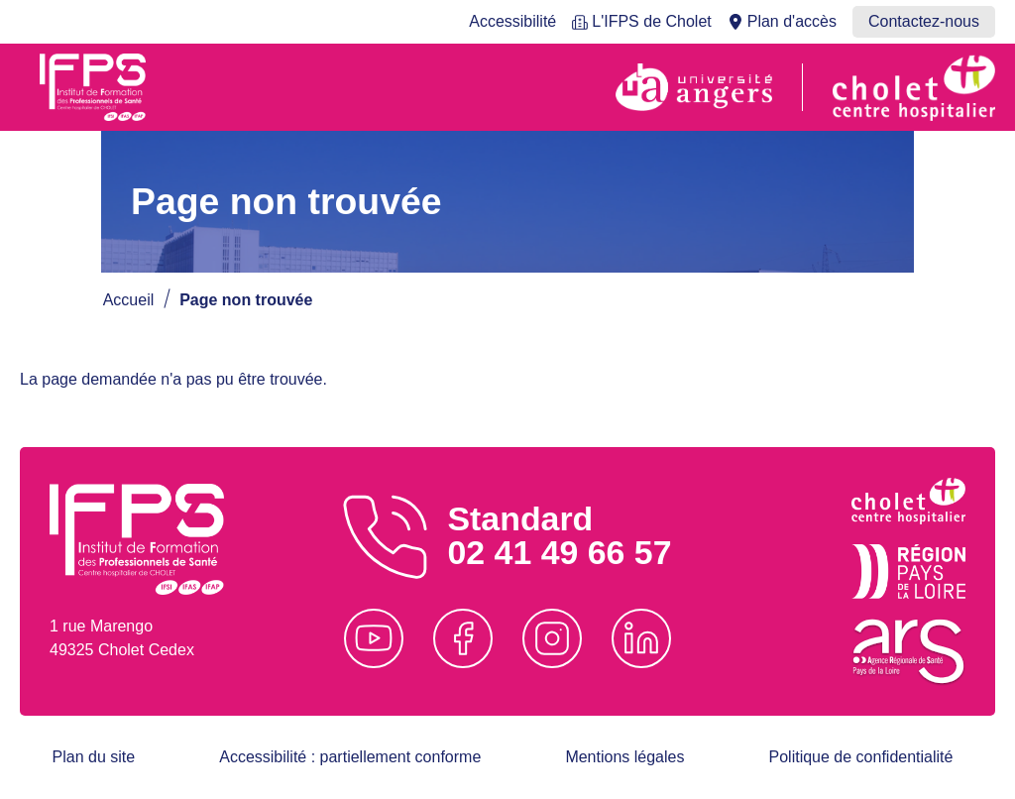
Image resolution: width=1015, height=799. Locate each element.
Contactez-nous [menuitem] (923, 21)
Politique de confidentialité (861, 756)
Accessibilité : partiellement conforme (350, 756)
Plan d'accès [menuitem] (792, 21)
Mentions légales (624, 756)
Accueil (129, 299)
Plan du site (94, 756)
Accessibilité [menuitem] (512, 21)
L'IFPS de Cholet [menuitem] (651, 21)
